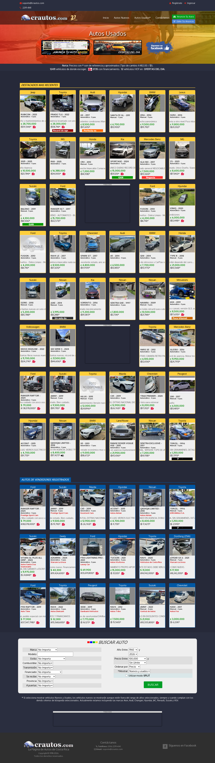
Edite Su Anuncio (183, 21)
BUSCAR (153, 684)
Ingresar (189, 3)
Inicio (106, 17)
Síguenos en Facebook (182, 745)
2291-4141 (25, 7)
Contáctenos (162, 17)
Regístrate (175, 3)
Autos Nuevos (121, 17)
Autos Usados (142, 17)
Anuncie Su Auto (183, 16)
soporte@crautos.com (32, 3)
